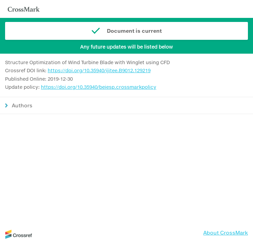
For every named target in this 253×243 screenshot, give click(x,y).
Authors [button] (22, 105)
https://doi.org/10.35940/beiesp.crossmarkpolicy (98, 87)
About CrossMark (225, 233)
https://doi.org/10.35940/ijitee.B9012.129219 (99, 70)
